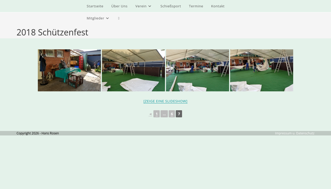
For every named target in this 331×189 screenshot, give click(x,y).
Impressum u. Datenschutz (294, 133)
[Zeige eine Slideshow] (165, 101)
